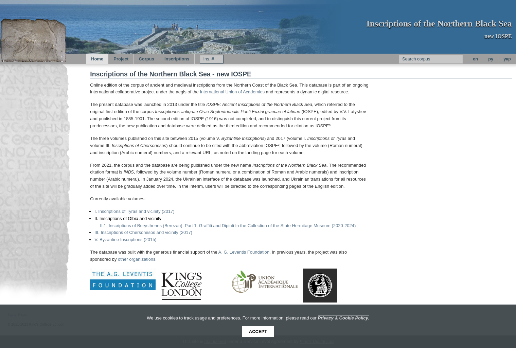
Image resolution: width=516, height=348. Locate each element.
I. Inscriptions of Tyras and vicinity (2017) (134, 211)
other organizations (137, 259)
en (475, 58)
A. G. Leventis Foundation (243, 252)
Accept (258, 331)
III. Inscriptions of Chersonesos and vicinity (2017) (143, 232)
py (490, 58)
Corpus (146, 58)
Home (97, 58)
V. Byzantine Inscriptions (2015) (125, 239)
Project (120, 58)
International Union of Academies (232, 91)
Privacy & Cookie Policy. (343, 317)
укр (507, 58)
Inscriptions (177, 58)
